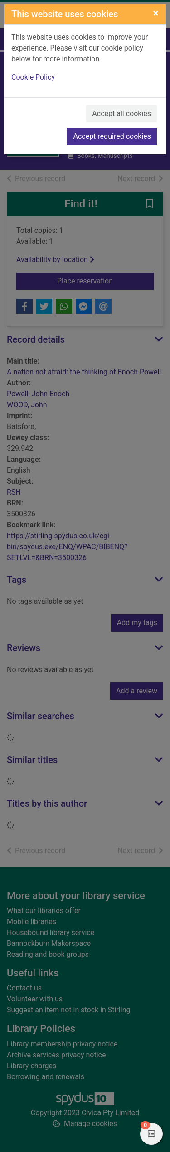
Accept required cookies (112, 136)
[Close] (156, 13)
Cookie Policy (33, 77)
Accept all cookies (121, 113)
